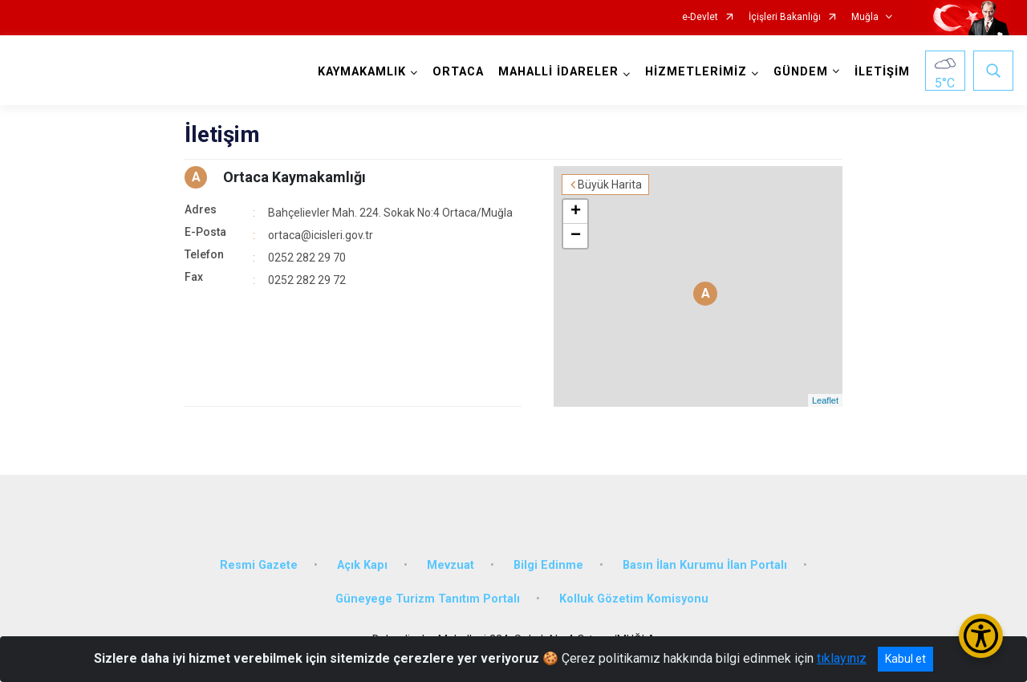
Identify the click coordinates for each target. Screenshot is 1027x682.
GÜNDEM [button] (800, 72)
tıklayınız (842, 658)
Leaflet (825, 400)
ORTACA (458, 72)
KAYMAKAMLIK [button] (362, 72)
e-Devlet (700, 17)
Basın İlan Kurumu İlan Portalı (705, 565)
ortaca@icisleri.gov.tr (320, 235)
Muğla (865, 17)
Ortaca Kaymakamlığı (294, 176)
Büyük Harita (610, 184)
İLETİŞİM (882, 72)
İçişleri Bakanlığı (785, 17)
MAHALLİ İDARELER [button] (558, 72)
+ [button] (575, 212)
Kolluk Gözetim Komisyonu (633, 599)
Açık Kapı (362, 565)
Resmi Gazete (259, 565)
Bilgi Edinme (548, 565)
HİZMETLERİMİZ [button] (696, 72)
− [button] (575, 236)
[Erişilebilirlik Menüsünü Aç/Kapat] (981, 636)
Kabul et (905, 658)
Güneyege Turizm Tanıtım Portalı (427, 599)
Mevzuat (450, 565)
